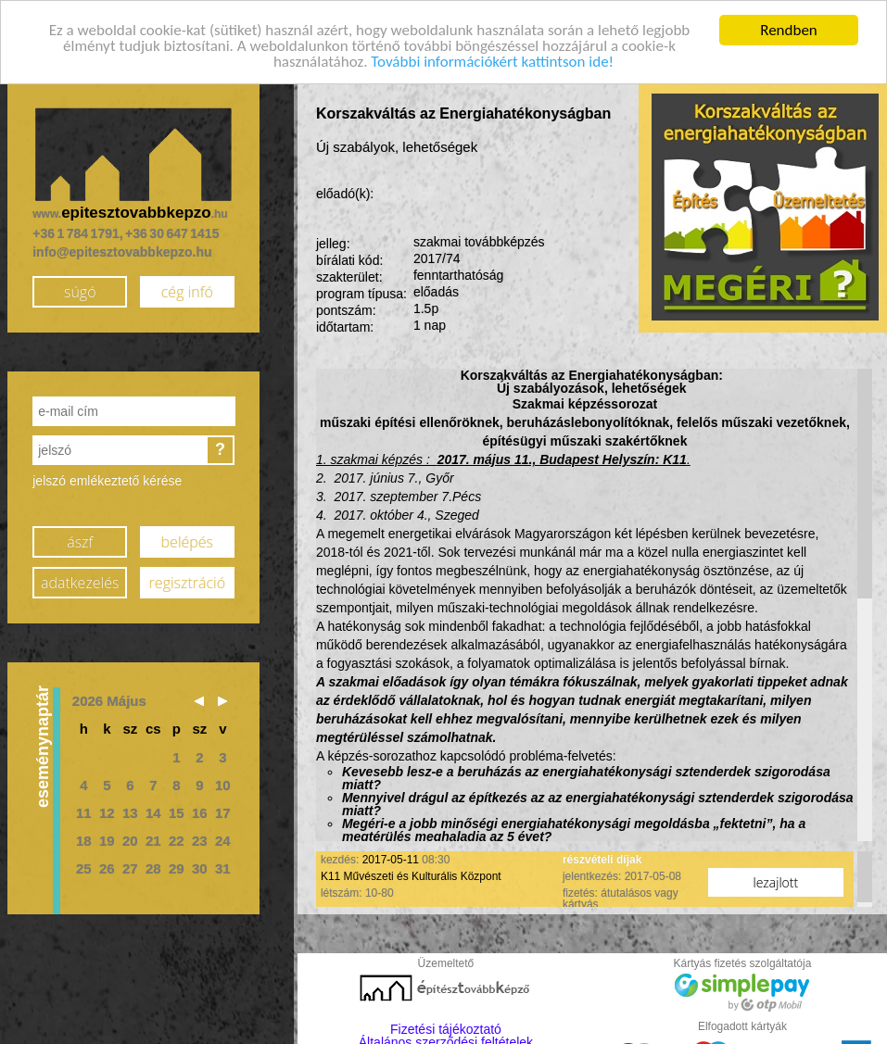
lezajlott (776, 878)
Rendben (788, 26)
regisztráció (187, 578)
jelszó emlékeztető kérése (107, 477)
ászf (80, 537)
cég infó (187, 287)
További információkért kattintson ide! (492, 58)
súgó (80, 287)
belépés (187, 537)
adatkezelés (80, 578)
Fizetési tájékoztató (445, 1025)
